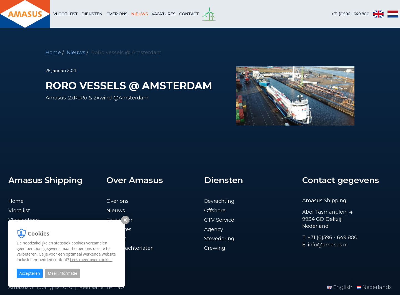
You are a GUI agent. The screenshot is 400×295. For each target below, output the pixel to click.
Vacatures (163, 13)
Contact (189, 13)
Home (53, 52)
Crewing (214, 248)
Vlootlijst (65, 13)
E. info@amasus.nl (325, 245)
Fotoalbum (120, 220)
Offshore (215, 211)
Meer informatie (62, 273)
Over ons (117, 13)
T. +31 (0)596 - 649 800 (330, 237)
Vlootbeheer (23, 220)
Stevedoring (219, 239)
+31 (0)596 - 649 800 (350, 13)
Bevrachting (219, 201)
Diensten (91, 13)
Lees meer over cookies (91, 259)
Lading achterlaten (130, 248)
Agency (213, 229)
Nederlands (374, 287)
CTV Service (219, 220)
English (340, 287)
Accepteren (29, 273)
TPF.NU (115, 287)
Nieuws (139, 13)
